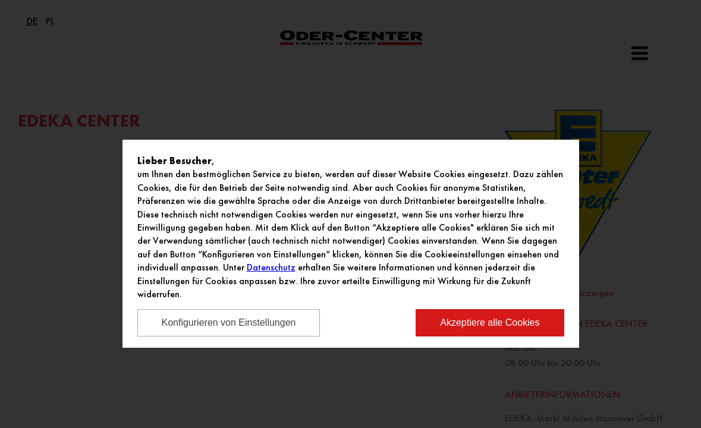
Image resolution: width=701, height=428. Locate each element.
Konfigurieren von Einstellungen (229, 322)
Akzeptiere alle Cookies (489, 322)
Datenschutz (271, 267)
